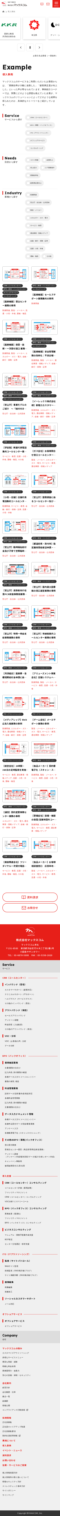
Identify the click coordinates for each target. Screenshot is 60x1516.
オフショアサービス (12, 1314)
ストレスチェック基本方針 (13, 1486)
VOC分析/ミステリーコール (17, 1201)
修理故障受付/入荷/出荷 (15, 1166)
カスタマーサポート (19, 989)
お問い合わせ (9, 1460)
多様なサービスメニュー (12, 1357)
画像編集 (8, 1287)
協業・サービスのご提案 (14, 1465)
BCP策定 (9, 1239)
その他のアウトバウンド (19, 1029)
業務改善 (13, 1213)
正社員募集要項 (9, 1431)
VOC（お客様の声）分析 (15, 1041)
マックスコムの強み (12, 1348)
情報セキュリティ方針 (11, 1482)
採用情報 (6, 1417)
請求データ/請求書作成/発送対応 (18, 1094)
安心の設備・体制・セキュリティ (16, 1375)
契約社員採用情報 (10, 1436)
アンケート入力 (11, 1128)
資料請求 (6, 1455)
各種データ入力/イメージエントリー (20, 1077)
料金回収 (14, 1024)
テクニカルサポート (20, 994)
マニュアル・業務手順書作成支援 (19, 1235)
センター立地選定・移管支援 (17, 1244)
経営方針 (6, 1388)
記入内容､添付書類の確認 (16, 1072)
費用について (9, 1440)
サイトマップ (8, 1495)
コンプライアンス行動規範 (13, 1410)
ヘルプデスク (19, 999)
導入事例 (6, 1445)
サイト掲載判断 (21, 1275)
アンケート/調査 (12, 1020)
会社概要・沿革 (9, 1392)
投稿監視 (19, 1270)
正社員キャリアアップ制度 (13, 1427)
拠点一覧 (6, 1396)
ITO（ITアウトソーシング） (16, 1254)
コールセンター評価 (19, 1188)
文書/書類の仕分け (13, 1068)
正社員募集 (7, 1422)
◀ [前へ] (21, 47)
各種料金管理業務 (12, 1098)
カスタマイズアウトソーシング (15, 1353)
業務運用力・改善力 (10, 1371)
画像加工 (8, 1292)
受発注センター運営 (25, 1149)
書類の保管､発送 (12, 1081)
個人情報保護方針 (10, 1473)
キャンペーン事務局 (13, 1161)
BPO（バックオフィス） (14, 1055)
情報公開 (6, 1405)
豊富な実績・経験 (10, 1362)
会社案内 (6, 1383)
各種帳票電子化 (23, 1133)
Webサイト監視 (11, 1266)
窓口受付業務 (10, 1145)
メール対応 (9, 1304)
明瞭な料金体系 (9, 1366)
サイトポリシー (9, 1490)
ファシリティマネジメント (16, 1192)
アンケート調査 (30, 1155)
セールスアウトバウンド (15, 1016)
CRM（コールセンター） (14, 977)
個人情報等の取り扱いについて (15, 1477)
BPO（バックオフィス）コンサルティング (23, 1223)
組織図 (5, 1401)
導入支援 (6, 1175)
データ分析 (9, 1046)
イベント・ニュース (12, 1450)
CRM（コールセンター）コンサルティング (23, 1197)
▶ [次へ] (39, 47)
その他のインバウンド (18, 1003)
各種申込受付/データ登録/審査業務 (19, 1124)
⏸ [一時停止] (30, 47)
